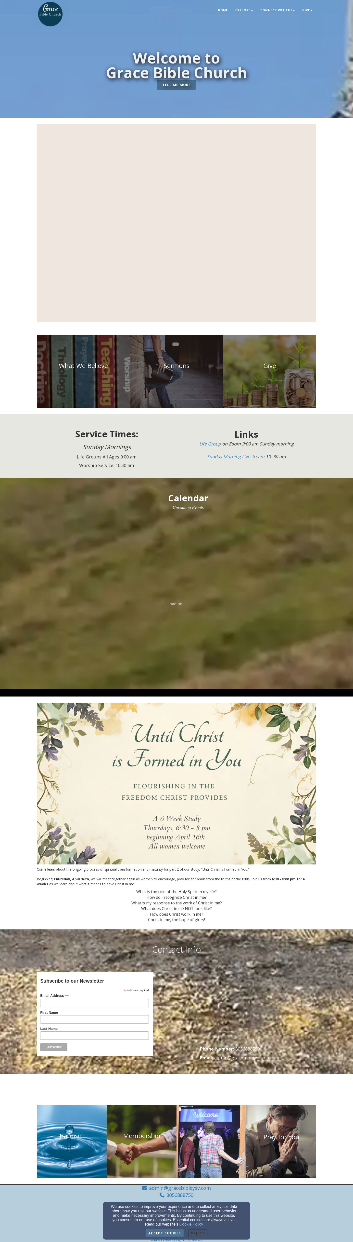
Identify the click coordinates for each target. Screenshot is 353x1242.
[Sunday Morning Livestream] (236, 456)
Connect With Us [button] (277, 10)
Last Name (49, 1029)
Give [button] (307, 10)
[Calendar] (188, 498)
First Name (49, 1012)
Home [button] (223, 10)
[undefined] (83, 371)
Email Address (54, 995)
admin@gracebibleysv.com (180, 1188)
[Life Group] (210, 444)
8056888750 (179, 1195)
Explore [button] (244, 10)
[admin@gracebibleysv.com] (242, 1058)
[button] (176, 85)
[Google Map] (258, 1009)
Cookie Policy (191, 1224)
